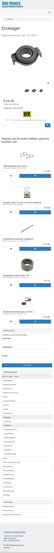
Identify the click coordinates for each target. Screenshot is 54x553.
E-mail (4, 356)
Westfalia (6, 495)
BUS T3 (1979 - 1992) (10, 376)
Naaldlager (8, 450)
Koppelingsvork (9, 442)
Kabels (5, 409)
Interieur (6, 405)
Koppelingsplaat (9, 438)
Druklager (7, 425)
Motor (5, 458)
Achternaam (7, 347)
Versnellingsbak (9, 479)
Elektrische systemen (11, 393)
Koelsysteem (7, 413)
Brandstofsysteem (9, 385)
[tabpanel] (27, 90)
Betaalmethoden (8, 506)
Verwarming (7, 487)
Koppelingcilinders (10, 429)
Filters (5, 397)
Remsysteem (8, 466)
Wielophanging (8, 491)
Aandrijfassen (8, 380)
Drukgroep (7, 421)
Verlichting (7, 483)
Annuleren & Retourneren (11, 514)
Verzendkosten (7, 510)
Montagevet (8, 446)
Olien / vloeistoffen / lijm (11, 462)
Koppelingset (8, 433)
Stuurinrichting (8, 470)
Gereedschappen (9, 401)
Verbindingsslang (10, 454)
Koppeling (6, 417)
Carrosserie (7, 389)
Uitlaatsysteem (8, 475)
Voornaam (6, 338)
